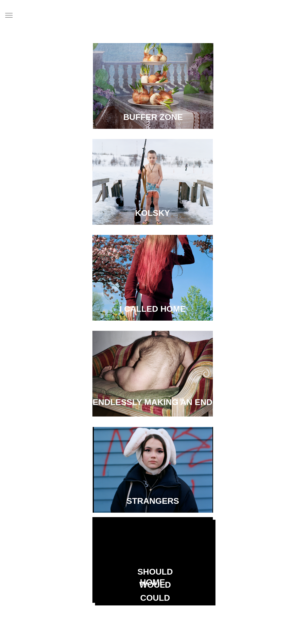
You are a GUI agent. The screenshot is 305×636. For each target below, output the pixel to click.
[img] (153, 86)
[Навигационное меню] (9, 15)
